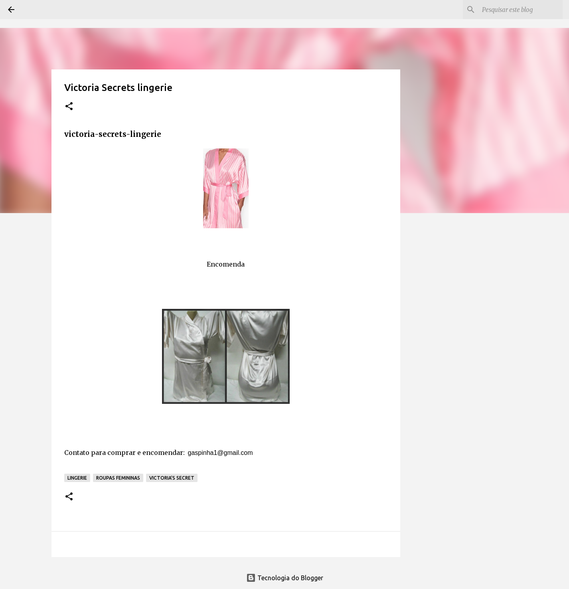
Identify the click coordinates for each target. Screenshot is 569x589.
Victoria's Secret (171, 477)
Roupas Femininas (118, 477)
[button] (69, 106)
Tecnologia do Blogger (284, 577)
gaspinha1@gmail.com (220, 452)
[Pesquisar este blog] (521, 9)
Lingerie (77, 477)
